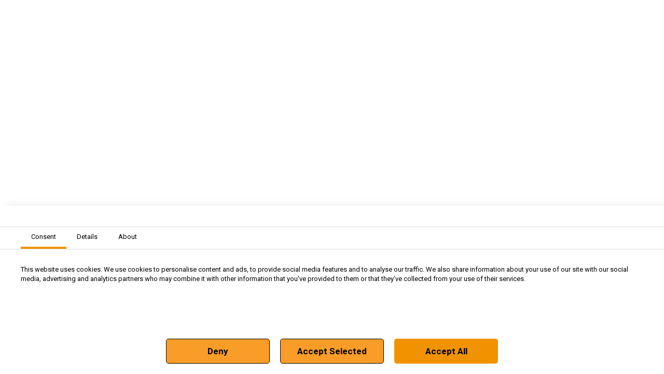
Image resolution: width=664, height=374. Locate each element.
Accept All (446, 351)
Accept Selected (332, 351)
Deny (218, 351)
